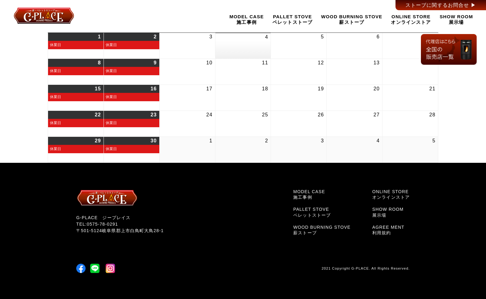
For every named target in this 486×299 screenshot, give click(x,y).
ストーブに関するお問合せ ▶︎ (440, 5)
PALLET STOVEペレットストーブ (292, 19)
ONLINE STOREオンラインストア (411, 19)
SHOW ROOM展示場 (456, 19)
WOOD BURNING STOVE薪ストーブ (351, 19)
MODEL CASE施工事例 (246, 19)
